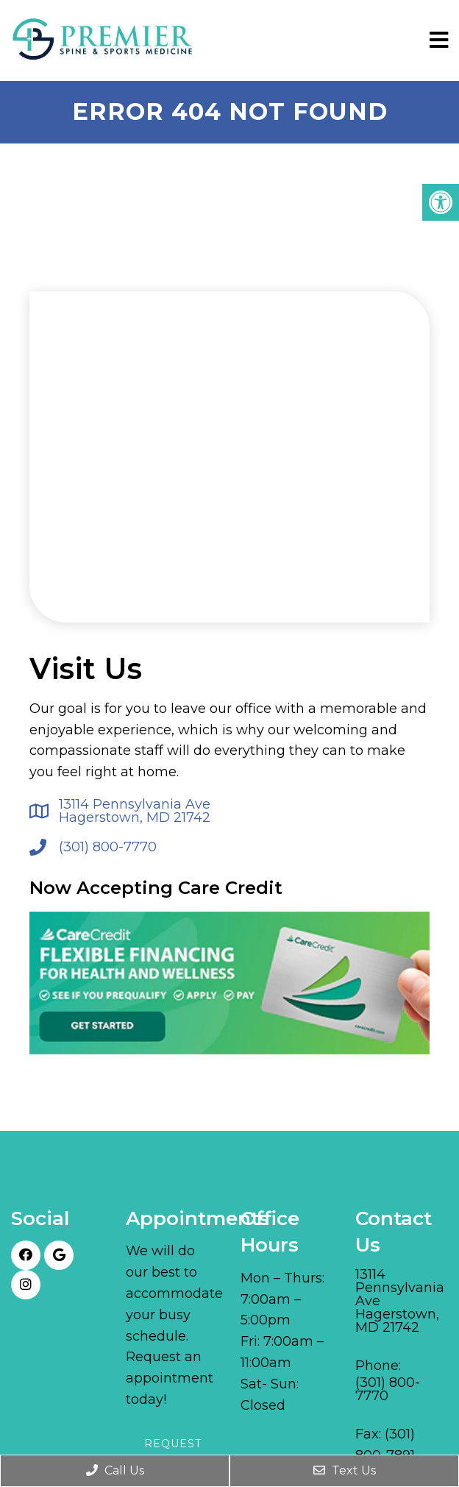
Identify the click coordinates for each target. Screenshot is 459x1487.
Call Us (115, 1470)
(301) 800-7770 (108, 846)
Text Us (344, 1470)
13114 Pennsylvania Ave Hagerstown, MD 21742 (134, 811)
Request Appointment (189, 1451)
